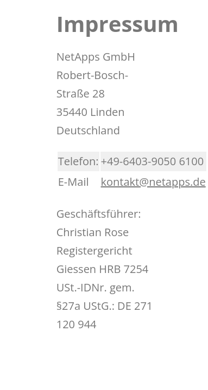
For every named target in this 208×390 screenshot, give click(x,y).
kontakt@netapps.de (153, 181)
